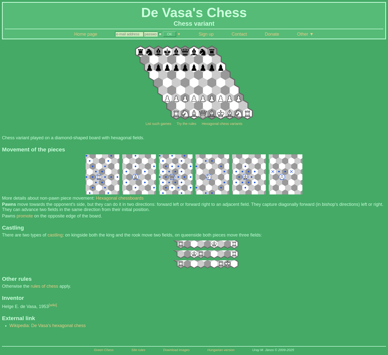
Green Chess (104, 350)
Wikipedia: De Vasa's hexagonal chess (47, 325)
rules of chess (44, 286)
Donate (272, 34)
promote (25, 215)
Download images (176, 350)
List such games (158, 124)
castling (55, 235)
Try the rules (186, 124)
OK (169, 34)
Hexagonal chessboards (120, 198)
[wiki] (53, 305)
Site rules (138, 350)
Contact (239, 34)
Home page (85, 34)
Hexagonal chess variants (222, 124)
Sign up (206, 34)
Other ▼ (305, 34)
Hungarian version (221, 350)
